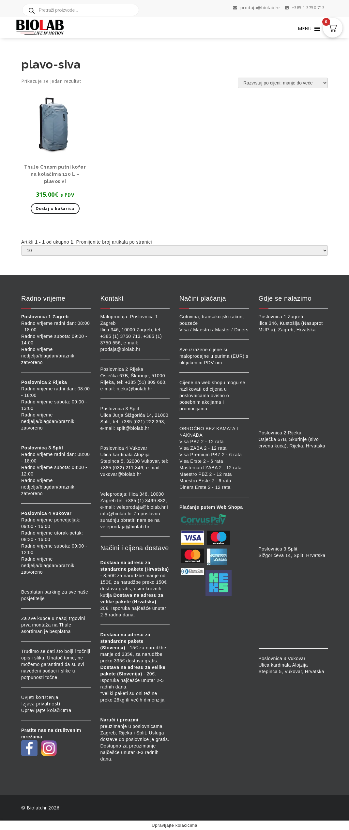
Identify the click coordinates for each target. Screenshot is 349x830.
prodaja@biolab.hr (257, 7)
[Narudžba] (283, 83)
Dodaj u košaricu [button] (55, 208)
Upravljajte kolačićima (46, 710)
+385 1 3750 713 (305, 7)
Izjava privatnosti (40, 704)
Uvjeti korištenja (39, 697)
